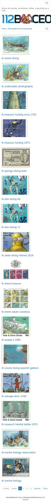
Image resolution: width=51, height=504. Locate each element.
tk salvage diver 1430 (14, 396)
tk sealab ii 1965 (11, 339)
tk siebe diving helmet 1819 (17, 255)
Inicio (4, 29)
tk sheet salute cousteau (16, 311)
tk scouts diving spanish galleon (20, 368)
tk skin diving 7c (11, 227)
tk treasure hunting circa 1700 (19, 114)
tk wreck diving (10, 58)
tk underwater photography (17, 86)
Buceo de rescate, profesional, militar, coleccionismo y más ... (25, 9)
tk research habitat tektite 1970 (19, 424)
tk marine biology (11, 480)
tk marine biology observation (19, 452)
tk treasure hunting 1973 (16, 142)
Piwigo (20, 497)
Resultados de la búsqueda (20, 29)
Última (45, 488)
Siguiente (37, 488)
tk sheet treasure (11, 283)
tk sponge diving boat (14, 171)
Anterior (14, 488)
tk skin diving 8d (11, 199)
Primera (6, 488)
